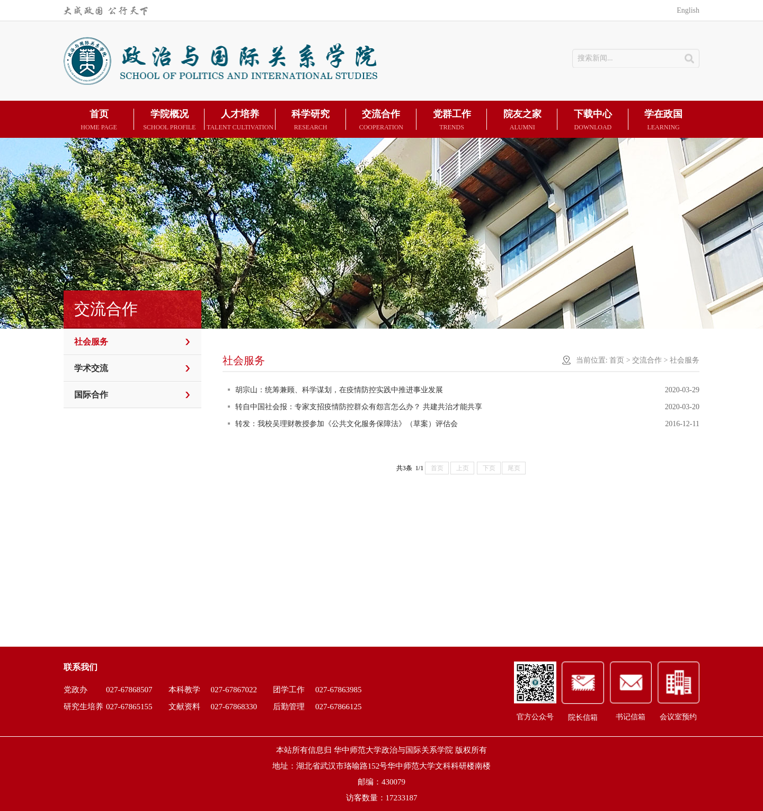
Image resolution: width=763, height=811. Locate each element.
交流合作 (381, 121)
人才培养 (240, 121)
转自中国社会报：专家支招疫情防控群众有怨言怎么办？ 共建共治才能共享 (355, 407)
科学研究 (311, 121)
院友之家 (522, 121)
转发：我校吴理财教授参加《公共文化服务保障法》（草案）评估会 (343, 424)
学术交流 (91, 368)
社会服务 (91, 341)
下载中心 (592, 121)
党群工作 (451, 121)
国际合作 (91, 394)
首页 (99, 121)
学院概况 (169, 121)
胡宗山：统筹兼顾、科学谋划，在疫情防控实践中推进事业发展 (335, 390)
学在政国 (663, 121)
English (688, 10)
